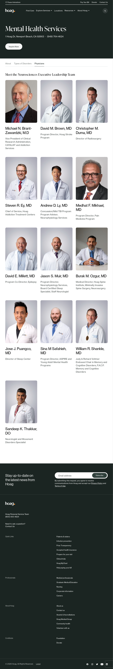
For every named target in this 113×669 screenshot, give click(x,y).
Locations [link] (58, 11)
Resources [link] (70, 10)
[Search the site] (105, 10)
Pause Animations (12, 2)
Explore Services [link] (44, 10)
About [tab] (8, 63)
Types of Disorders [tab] (22, 63)
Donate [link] (94, 2)
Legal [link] (38, 664)
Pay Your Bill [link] (84, 2)
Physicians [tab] (39, 63)
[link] (10, 11)
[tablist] (56, 64)
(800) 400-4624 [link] (12, 517)
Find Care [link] (30, 11)
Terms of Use (60, 486)
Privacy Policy (97, 483)
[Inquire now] (13, 46)
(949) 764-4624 (55, 36)
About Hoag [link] (83, 10)
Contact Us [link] (104, 2)
